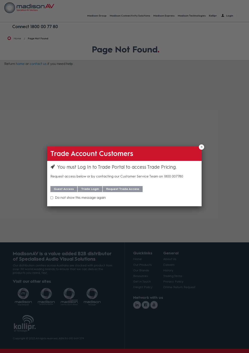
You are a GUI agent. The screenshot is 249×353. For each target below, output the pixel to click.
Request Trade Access (122, 189)
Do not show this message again (80, 198)
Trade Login (90, 189)
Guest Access (64, 189)
